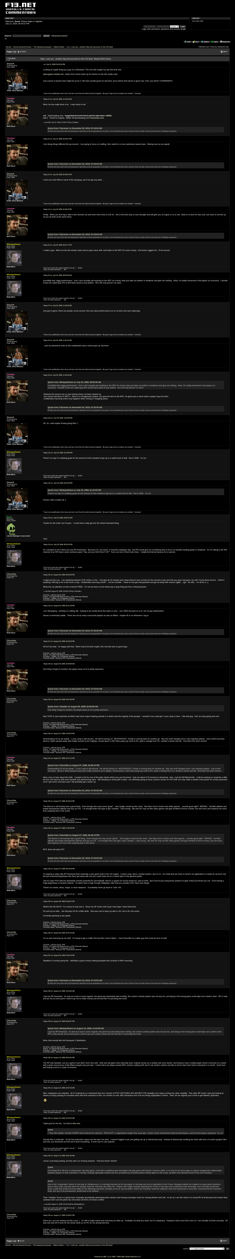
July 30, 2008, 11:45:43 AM (57, 340)
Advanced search (59, 36)
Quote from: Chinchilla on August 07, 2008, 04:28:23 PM (73, 765)
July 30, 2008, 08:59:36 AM (57, 275)
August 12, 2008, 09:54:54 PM (58, 1057)
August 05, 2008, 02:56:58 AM (58, 664)
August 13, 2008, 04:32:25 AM (58, 1118)
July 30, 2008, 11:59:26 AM (57, 375)
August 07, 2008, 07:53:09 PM (58, 828)
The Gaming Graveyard (42, 47)
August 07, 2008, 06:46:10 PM (58, 801)
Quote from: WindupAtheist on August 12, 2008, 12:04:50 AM (76, 1028)
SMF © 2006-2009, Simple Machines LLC (126, 1257)
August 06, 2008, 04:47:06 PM (58, 699)
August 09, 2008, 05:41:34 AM (58, 933)
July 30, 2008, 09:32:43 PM (57, 544)
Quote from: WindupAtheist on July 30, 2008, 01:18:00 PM (74, 490)
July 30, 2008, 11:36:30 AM (57, 305)
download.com (97, 118)
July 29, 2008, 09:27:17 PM (57, 245)
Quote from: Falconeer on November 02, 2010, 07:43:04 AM (75, 128)
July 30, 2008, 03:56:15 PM (57, 518)
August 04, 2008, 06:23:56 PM (58, 641)
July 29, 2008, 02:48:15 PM (57, 209)
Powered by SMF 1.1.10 (102, 1257)
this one (76, 1123)
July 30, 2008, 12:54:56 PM (57, 418)
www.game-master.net (53, 74)
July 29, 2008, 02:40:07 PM (57, 174)
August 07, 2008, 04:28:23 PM (58, 733)
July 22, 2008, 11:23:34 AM (57, 99)
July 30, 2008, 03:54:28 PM (57, 483)
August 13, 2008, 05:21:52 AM (58, 1155)
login (30, 21)
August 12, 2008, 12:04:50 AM (58, 991)
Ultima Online (59, 47)
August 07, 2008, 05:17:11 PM (58, 758)
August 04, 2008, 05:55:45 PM (58, 575)
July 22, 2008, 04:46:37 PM (57, 139)
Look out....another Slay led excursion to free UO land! (92, 47)
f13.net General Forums (22, 47)
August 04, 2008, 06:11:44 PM (58, 605)
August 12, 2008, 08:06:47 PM (58, 1021)
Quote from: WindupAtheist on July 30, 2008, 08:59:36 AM (74, 382)
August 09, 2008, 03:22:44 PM (58, 955)
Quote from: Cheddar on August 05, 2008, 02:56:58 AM (73, 706)
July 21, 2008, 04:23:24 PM (54, 64)
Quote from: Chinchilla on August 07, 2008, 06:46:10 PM (73, 835)
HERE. (109, 116)
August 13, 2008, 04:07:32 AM (58, 1088)
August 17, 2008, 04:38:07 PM (58, 1215)
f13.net (8, 47)
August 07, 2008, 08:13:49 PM (58, 869)
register (38, 21)
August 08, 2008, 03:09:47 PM (58, 901)
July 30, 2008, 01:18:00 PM (57, 453)
